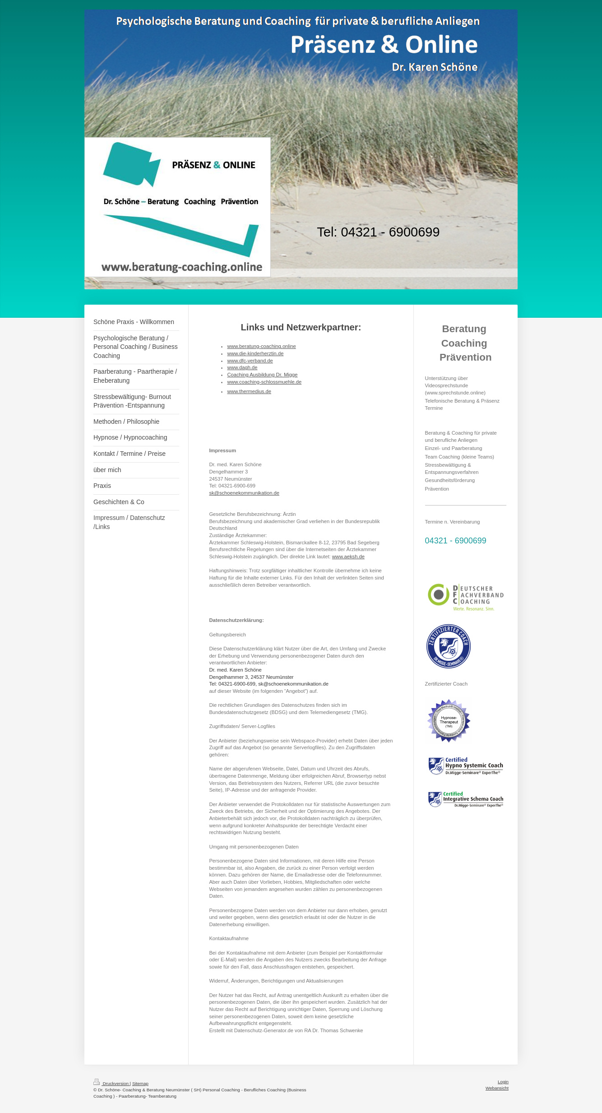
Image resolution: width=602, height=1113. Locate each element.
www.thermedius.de (249, 391)
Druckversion (111, 1083)
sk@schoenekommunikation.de (244, 493)
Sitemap (140, 1083)
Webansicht (497, 1087)
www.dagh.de (242, 367)
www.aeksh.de (348, 556)
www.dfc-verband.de (250, 360)
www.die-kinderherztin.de (255, 353)
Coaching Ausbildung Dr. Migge (262, 374)
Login (503, 1081)
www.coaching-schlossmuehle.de (264, 382)
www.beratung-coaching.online (261, 346)
